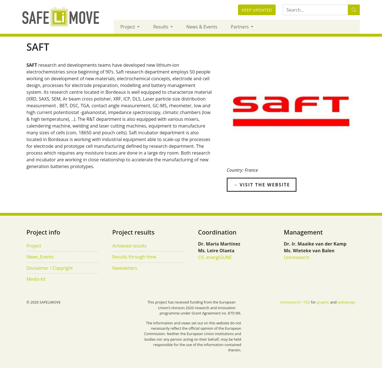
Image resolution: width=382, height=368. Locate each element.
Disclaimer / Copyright (49, 268)
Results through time (134, 257)
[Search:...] (315, 10)
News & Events (201, 27)
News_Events (40, 257)
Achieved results (129, 246)
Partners (240, 27)
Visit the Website (265, 185)
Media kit (36, 279)
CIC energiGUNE (215, 257)
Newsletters (124, 268)
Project (128, 27)
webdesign (347, 302)
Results (161, 27)
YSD (307, 302)
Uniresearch (296, 257)
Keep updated (257, 10)
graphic (323, 302)
